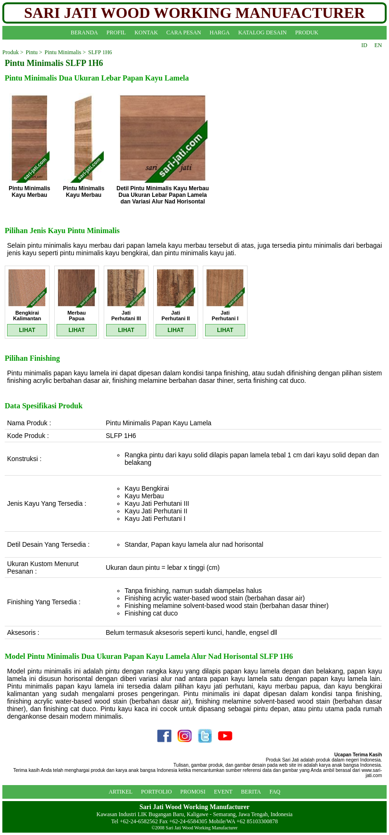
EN (378, 45)
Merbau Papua (76, 315)
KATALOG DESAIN (262, 32)
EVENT (223, 791)
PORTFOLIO (156, 791)
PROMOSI (192, 791)
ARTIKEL (120, 791)
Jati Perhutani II (176, 315)
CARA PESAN (183, 32)
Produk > (12, 52)
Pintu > (33, 52)
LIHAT (27, 330)
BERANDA (84, 32)
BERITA (251, 791)
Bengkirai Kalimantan (27, 315)
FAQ (274, 791)
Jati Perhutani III (126, 315)
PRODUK (306, 32)
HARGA (220, 32)
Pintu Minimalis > (65, 52)
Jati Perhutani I (225, 315)
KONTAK (146, 32)
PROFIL (116, 32)
